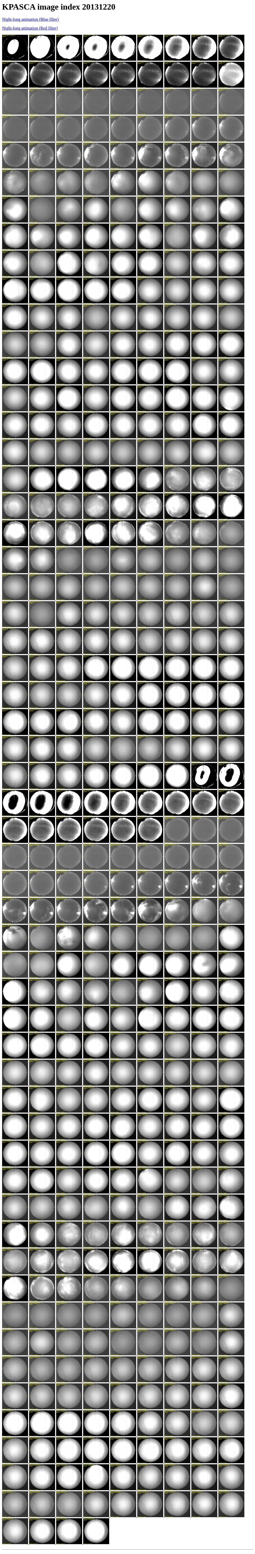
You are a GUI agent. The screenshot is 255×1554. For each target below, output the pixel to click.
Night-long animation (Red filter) (30, 28)
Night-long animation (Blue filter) (30, 19)
